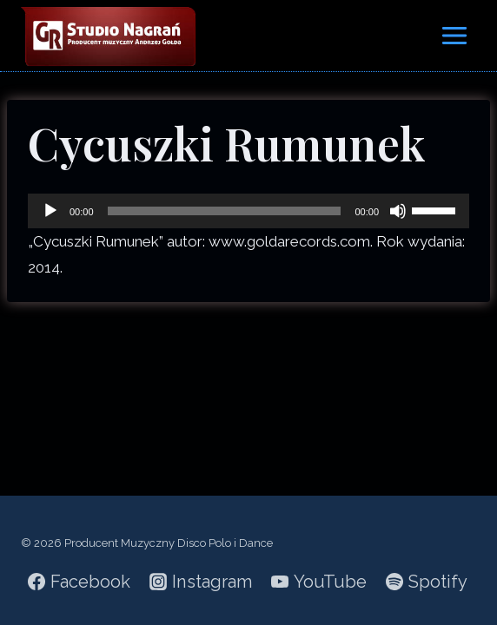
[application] (248, 211)
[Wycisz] (398, 211)
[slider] (224, 211)
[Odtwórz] (50, 211)
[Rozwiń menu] (454, 35)
